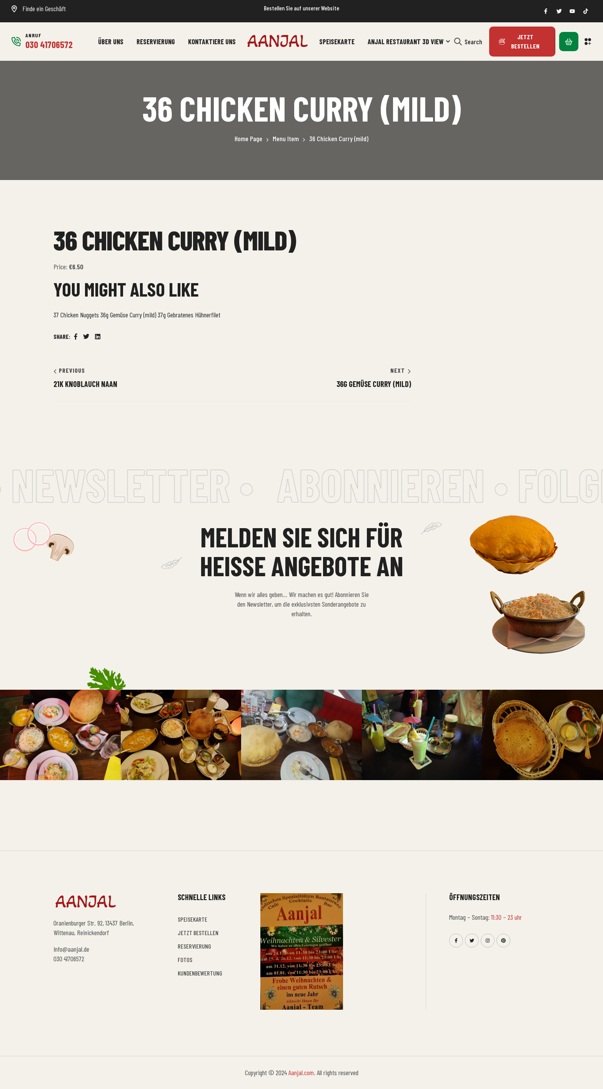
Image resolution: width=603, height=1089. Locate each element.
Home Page (248, 138)
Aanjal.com (301, 1072)
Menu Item (286, 138)
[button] (588, 41)
